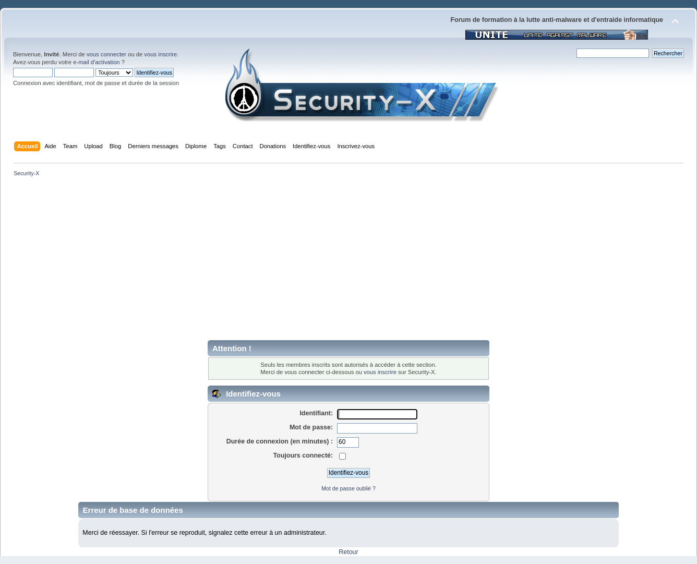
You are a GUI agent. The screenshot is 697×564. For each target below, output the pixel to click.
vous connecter (106, 54)
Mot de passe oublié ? (348, 488)
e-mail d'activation (96, 62)
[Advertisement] (348, 262)
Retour (348, 552)
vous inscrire (160, 54)
